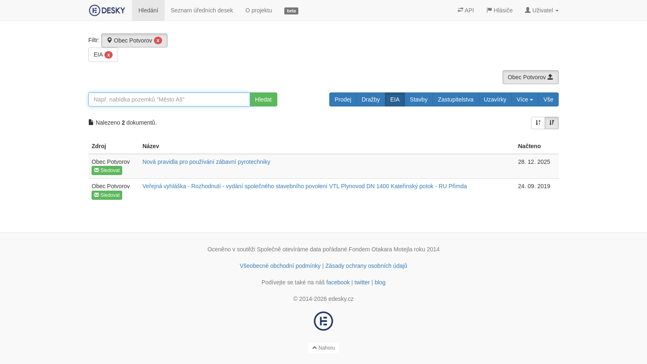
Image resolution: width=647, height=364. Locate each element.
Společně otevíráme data (289, 249)
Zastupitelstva (455, 99)
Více (525, 99)
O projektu (259, 10)
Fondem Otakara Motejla (380, 249)
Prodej (343, 99)
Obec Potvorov (134, 40)
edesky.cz (341, 298)
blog (380, 282)
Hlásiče (499, 10)
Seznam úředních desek (202, 10)
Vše (548, 99)
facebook (338, 282)
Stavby (418, 99)
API (466, 10)
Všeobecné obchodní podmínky (280, 265)
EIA (103, 55)
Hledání (148, 10)
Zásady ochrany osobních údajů (366, 265)
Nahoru (323, 348)
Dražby (370, 99)
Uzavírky (495, 99)
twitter (362, 282)
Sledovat (107, 170)
